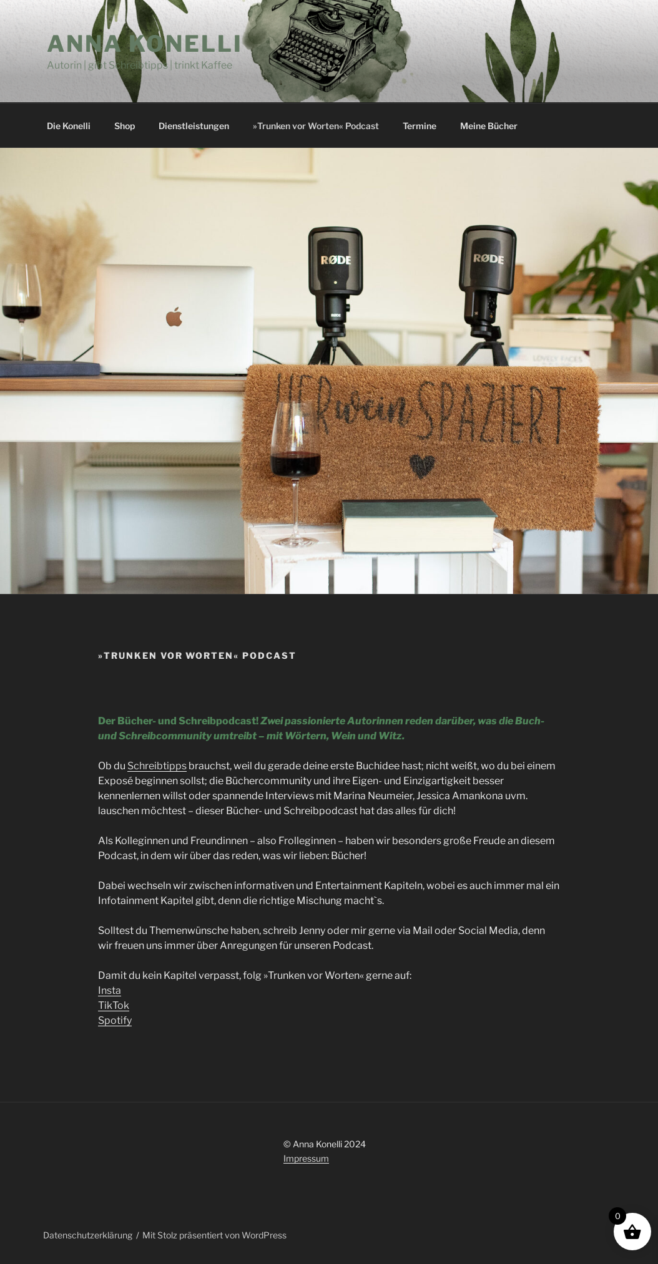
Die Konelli (69, 125)
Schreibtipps (157, 766)
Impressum (306, 1158)
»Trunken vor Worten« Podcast (316, 125)
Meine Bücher (489, 125)
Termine (419, 125)
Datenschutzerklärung (87, 1235)
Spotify (115, 1020)
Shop (124, 125)
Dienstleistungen (194, 125)
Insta (109, 990)
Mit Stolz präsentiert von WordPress (214, 1235)
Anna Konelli (145, 43)
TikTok (113, 1005)
